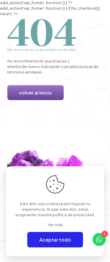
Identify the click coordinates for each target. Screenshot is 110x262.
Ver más (55, 224)
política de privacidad (73, 214)
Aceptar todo (55, 240)
